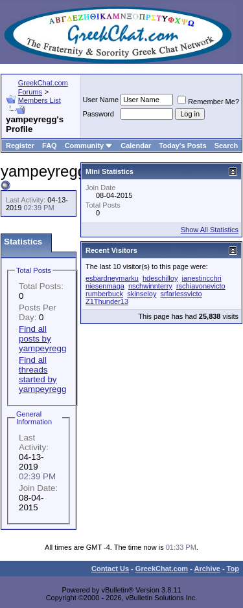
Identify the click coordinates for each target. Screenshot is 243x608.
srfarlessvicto (181, 294)
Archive (207, 568)
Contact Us (110, 568)
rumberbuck (104, 294)
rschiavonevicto (201, 286)
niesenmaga (105, 286)
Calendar (136, 145)
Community (89, 145)
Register (20, 145)
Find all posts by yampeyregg (42, 338)
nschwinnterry (150, 286)
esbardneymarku (112, 278)
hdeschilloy (160, 278)
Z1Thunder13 (107, 301)
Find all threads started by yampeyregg (42, 374)
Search (226, 145)
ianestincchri (201, 278)
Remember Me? (208, 101)
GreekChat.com (161, 568)
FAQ (49, 145)
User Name (101, 99)
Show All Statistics (209, 229)
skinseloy (141, 294)
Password (98, 114)
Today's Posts (182, 145)
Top (233, 568)
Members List (39, 100)
